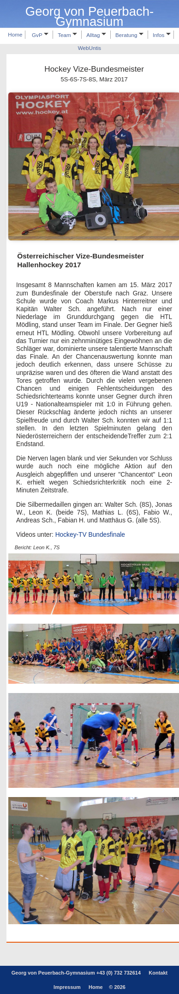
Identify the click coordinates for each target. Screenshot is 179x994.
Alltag (96, 35)
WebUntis (89, 48)
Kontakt (158, 973)
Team (67, 35)
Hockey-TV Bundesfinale (90, 534)
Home (15, 35)
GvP (40, 35)
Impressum (67, 987)
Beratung (129, 35)
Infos (162, 35)
